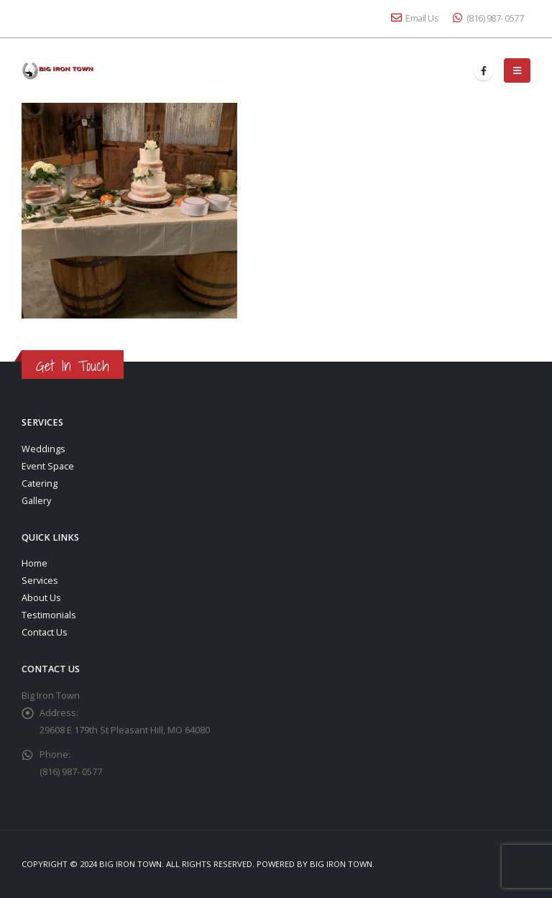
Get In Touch (72, 365)
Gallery (36, 501)
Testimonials (49, 615)
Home (34, 563)
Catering (40, 483)
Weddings (43, 449)
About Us (41, 598)
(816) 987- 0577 (488, 18)
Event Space (48, 466)
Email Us (415, 18)
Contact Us (45, 632)
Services (40, 580)
